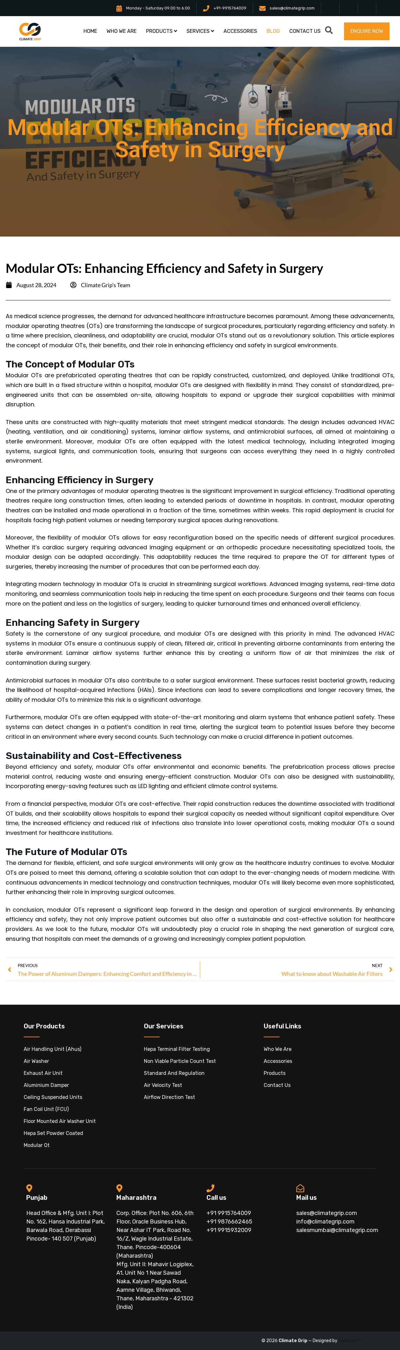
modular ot (37, 1145)
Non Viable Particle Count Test (180, 1061)
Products (275, 1073)
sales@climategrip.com (292, 8)
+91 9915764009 (228, 1213)
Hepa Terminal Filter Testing (177, 1049)
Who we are (122, 31)
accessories (240, 31)
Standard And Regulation (174, 1073)
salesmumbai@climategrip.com (337, 1230)
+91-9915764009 (229, 8)
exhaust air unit (43, 1073)
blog (273, 31)
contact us (305, 31)
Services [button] (200, 31)
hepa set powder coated (53, 1133)
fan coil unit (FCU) (46, 1109)
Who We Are (278, 1049)
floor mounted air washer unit (60, 1121)
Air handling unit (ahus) (52, 1049)
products (161, 31)
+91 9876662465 (229, 1221)
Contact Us (277, 1085)
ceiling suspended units (53, 1097)
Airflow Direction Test (169, 1097)
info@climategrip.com (325, 1221)
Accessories (278, 1061)
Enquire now (366, 31)
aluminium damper (46, 1085)
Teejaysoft (349, 1340)
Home (90, 31)
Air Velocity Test (163, 1085)
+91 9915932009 (228, 1230)
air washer (36, 1061)
